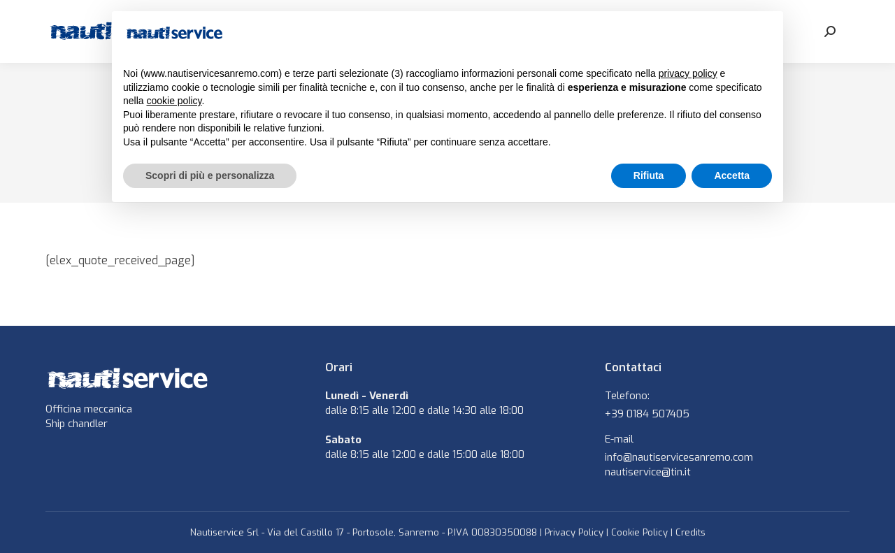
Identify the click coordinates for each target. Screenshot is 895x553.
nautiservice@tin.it (648, 472)
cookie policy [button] (173, 100)
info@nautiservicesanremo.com (679, 457)
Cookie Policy (639, 532)
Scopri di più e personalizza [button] (209, 175)
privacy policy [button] (688, 73)
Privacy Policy (574, 532)
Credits (690, 532)
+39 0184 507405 (647, 414)
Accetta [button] (732, 175)
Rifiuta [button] (648, 175)
